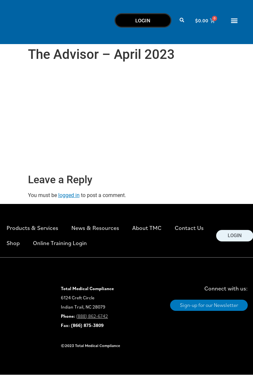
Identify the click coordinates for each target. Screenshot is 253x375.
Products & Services (32, 228)
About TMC (147, 228)
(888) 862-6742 (92, 316)
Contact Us (189, 228)
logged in (69, 195)
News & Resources (95, 228)
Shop (13, 243)
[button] (182, 20)
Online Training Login (60, 243)
